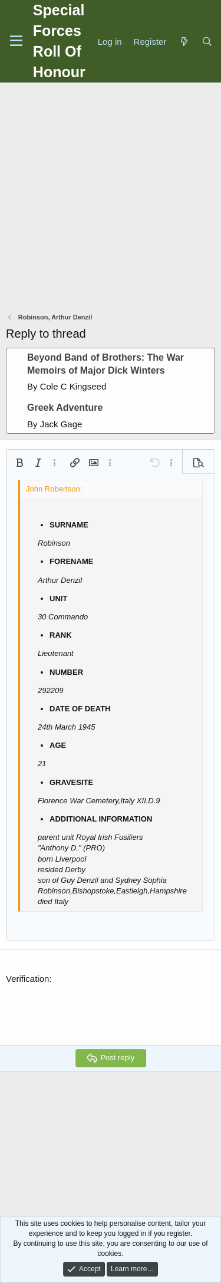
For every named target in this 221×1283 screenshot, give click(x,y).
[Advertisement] (110, 198)
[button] (19, 462)
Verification (27, 979)
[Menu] (16, 41)
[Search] (207, 41)
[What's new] (183, 41)
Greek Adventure (65, 408)
